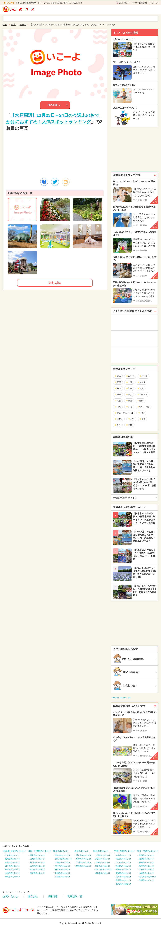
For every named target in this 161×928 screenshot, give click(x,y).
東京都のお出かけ (62, 855)
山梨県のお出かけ (37, 859)
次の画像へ (54, 105)
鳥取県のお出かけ (123, 866)
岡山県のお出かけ (123, 859)
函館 (131, 419)
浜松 (118, 425)
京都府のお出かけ (102, 859)
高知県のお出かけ (123, 877)
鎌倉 (140, 400)
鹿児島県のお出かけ (147, 877)
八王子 (130, 376)
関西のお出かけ (101, 851)
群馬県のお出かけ (62, 869)
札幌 (118, 400)
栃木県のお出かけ (62, 873)
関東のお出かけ (60, 851)
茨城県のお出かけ (62, 877)
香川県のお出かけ (123, 880)
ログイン (154, 3)
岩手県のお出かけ (12, 866)
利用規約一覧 (74, 896)
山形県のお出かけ (12, 873)
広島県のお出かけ (123, 855)
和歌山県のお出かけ (103, 869)
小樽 (129, 425)
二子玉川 (142, 394)
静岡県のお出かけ (83, 866)
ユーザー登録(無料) (139, 3)
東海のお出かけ (81, 851)
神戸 (118, 394)
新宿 (118, 382)
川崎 (118, 407)
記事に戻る (55, 282)
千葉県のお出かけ (62, 862)
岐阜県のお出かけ (83, 859)
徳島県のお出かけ (123, 884)
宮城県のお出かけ (12, 859)
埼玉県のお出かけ (62, 866)
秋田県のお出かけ (12, 869)
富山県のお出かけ (37, 869)
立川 (140, 388)
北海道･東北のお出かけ (14, 851)
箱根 (141, 413)
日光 (129, 400)
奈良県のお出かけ (102, 866)
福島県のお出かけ (12, 877)
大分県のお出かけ (146, 869)
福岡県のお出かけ (146, 855)
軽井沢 (119, 419)
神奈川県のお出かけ (63, 859)
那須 (118, 388)
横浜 (118, 376)
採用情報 (53, 896)
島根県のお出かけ (123, 869)
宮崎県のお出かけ (146, 873)
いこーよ (10, 3)
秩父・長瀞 (143, 407)
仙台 (129, 388)
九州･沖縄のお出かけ (147, 851)
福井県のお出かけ (37, 873)
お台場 (143, 376)
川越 (142, 419)
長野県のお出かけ (37, 855)
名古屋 (141, 382)
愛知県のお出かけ (83, 855)
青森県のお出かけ (12, 862)
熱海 (129, 407)
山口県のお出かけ (123, 862)
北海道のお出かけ (12, 855)
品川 (129, 394)
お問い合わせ (10, 896)
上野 (129, 382)
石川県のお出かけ (37, 866)
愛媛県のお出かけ (123, 873)
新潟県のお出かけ (37, 862)
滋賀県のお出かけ (102, 873)
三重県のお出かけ (83, 862)
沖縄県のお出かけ (146, 880)
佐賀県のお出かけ (146, 859)
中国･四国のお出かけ (124, 851)
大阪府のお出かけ (102, 855)
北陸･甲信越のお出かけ (39, 851)
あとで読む (123, 3)
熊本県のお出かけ (146, 866)
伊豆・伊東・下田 (124, 413)
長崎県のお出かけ (146, 862)
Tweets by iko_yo (121, 697)
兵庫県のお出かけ (102, 862)
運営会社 (33, 896)
